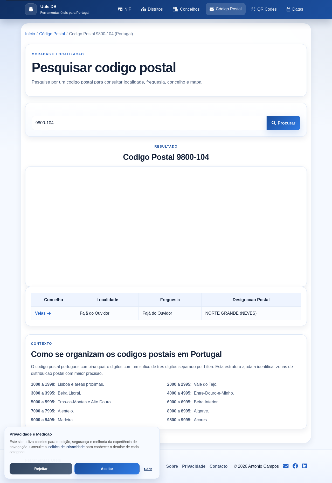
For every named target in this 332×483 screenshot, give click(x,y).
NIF (124, 9)
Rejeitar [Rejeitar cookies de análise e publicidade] (40, 469)
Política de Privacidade (66, 447)
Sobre (172, 466)
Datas (295, 9)
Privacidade (193, 466)
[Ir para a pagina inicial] (57, 9)
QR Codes (264, 9)
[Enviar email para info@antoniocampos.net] (285, 466)
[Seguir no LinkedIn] (304, 466)
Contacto (218, 466)
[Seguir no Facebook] (295, 466)
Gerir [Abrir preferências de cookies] (148, 469)
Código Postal (226, 9)
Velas (43, 313)
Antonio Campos (263, 466)
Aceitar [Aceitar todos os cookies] (107, 469)
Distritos (152, 9)
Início (30, 34)
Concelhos (186, 9)
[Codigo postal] (149, 123)
